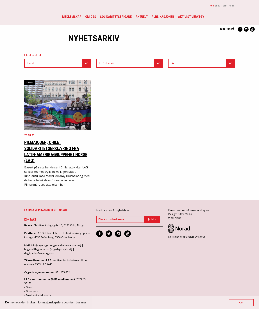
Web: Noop (174, 217)
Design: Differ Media (180, 214)
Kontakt (30, 219)
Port (231, 5)
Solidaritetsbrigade (116, 17)
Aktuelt (142, 17)
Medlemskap (71, 17)
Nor (212, 5)
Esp (224, 5)
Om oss (90, 17)
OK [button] (241, 302)
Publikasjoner (163, 17)
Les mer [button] (81, 302)
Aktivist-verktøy (191, 17)
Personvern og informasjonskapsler (189, 210)
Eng (218, 5)
